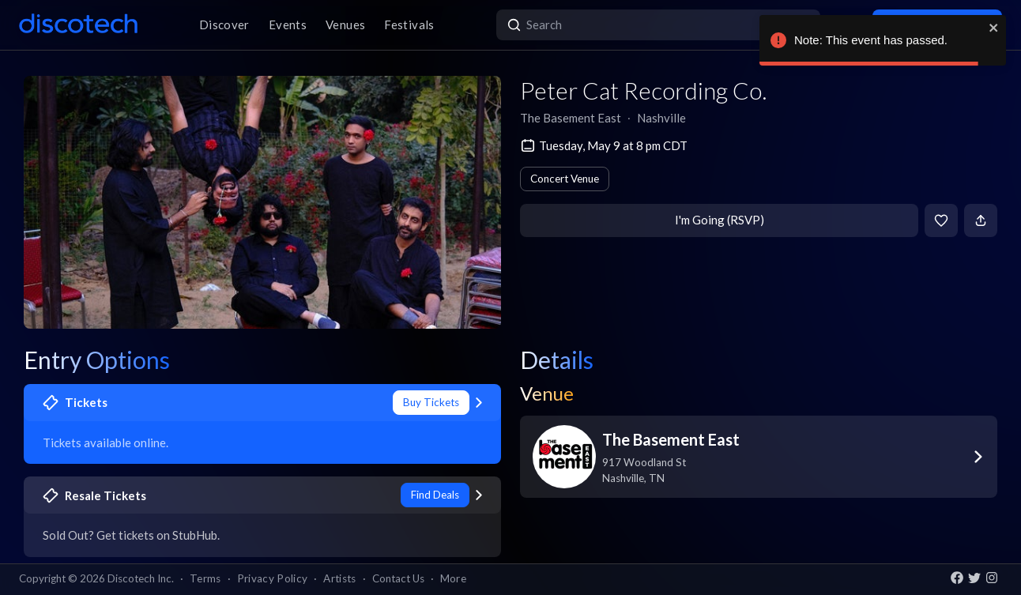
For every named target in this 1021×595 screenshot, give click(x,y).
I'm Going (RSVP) (719, 220)
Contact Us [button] (398, 578)
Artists (339, 578)
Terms (205, 578)
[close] (994, 27)
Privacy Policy (272, 578)
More (453, 578)
